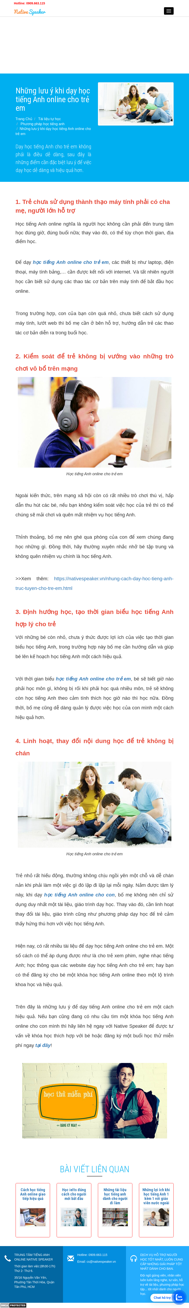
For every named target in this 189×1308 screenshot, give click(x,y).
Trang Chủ (24, 119)
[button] (32, 1194)
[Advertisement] (94, 43)
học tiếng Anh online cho (74, 895)
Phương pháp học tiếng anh (43, 124)
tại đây (42, 1045)
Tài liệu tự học (49, 119)
